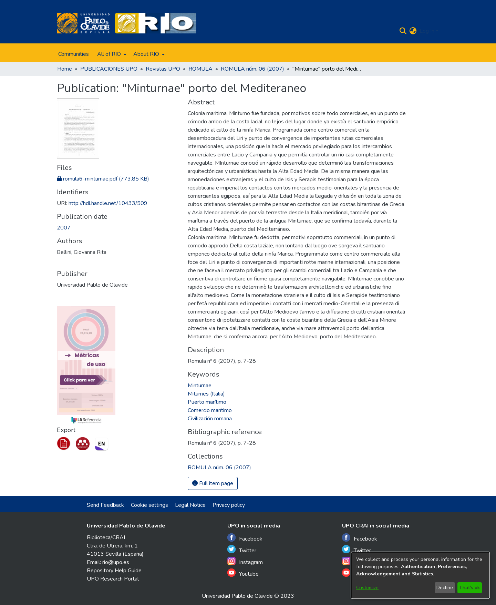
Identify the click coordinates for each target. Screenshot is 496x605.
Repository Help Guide (114, 570)
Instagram (245, 561)
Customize (367, 587)
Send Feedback (105, 505)
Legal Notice (190, 505)
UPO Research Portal (113, 579)
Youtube (243, 573)
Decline (444, 587)
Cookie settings (149, 505)
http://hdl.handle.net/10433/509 (108, 203)
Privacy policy (229, 505)
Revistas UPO (163, 69)
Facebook (244, 538)
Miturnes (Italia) (206, 394)
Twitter (241, 549)
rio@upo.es (115, 562)
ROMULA (200, 69)
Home (64, 69)
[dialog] (420, 575)
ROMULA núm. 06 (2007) (252, 69)
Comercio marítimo (210, 410)
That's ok (469, 587)
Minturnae (199, 385)
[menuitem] (111, 54)
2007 (64, 228)
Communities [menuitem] (73, 54)
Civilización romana (210, 418)
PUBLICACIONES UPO (108, 69)
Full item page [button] (212, 483)
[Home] (83, 23)
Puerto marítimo (207, 402)
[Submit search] (403, 31)
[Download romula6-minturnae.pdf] (103, 179)
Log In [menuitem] (427, 31)
